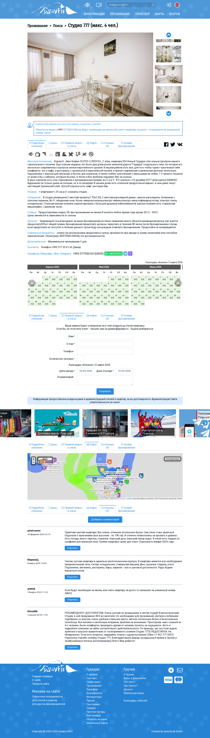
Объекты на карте (96, 719)
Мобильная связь (134, 693)
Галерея (91, 708)
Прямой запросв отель (71, 145)
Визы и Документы (135, 678)
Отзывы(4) (107, 145)
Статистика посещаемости (47, 696)
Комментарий (66, 377)
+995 (60, 129)
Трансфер (92, 689)
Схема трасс (93, 681)
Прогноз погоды (96, 711)
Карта (159, 14)
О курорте (92, 674)
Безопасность (94, 693)
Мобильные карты (97, 723)
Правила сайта (40, 683)
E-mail (71, 343)
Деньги (128, 689)
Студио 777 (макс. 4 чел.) (93, 25)
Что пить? (129, 681)
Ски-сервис (93, 704)
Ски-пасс (91, 678)
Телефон (69, 351)
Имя (71, 336)
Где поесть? (131, 685)
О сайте (36, 680)
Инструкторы (94, 696)
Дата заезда (67, 370)
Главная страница (42, 676)
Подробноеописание (36, 145)
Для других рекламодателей (48, 704)
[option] (90, 74)
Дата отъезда (105, 370)
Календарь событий (135, 700)
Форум (174, 14)
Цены (53, 143)
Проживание (37, 26)
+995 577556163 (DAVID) (88, 253)
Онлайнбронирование (126, 145)
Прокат (90, 700)
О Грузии (129, 674)
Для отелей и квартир (44, 700)
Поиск (58, 26)
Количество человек (62, 358)
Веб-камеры (93, 715)
